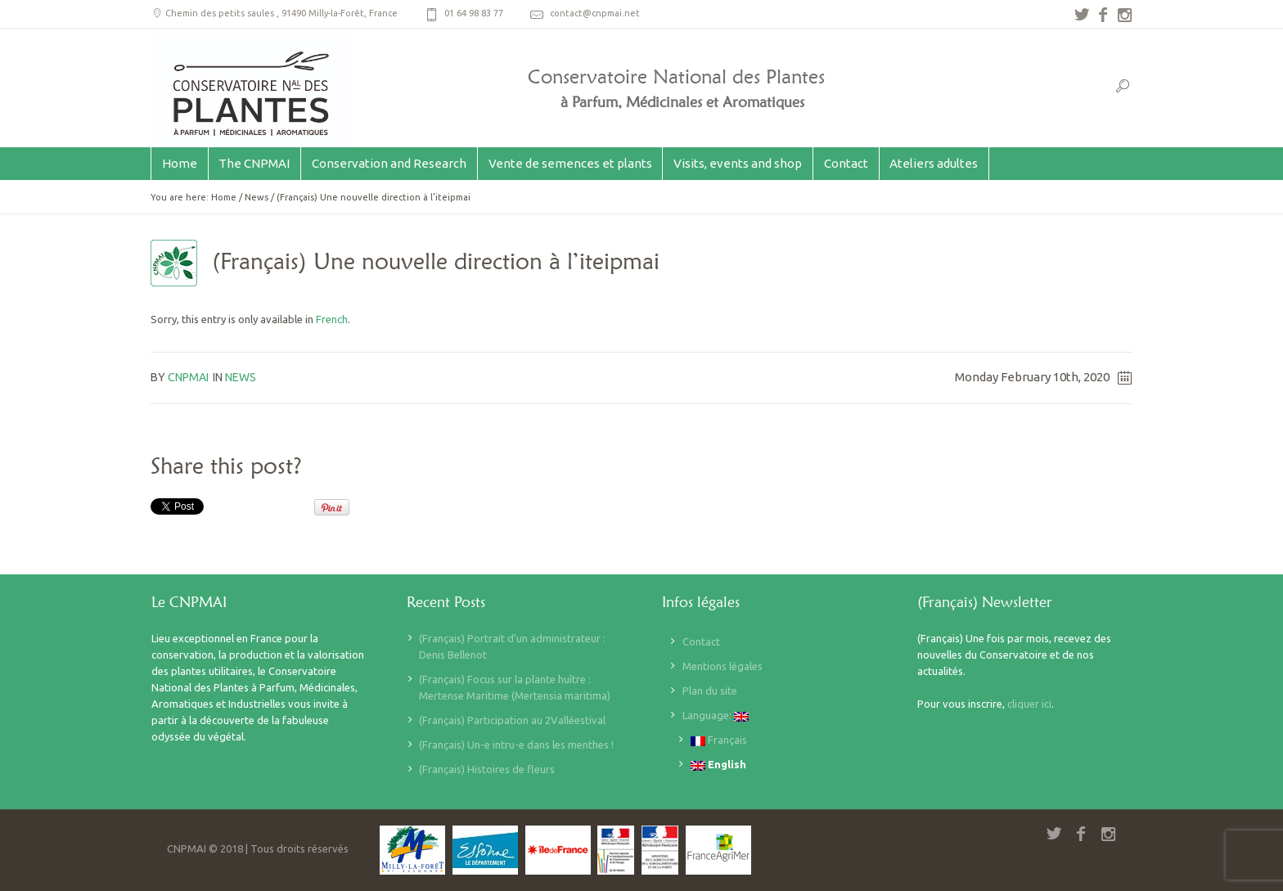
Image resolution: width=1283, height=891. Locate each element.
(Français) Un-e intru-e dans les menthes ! (516, 744)
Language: (715, 715)
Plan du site (709, 690)
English (718, 764)
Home (223, 197)
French (332, 319)
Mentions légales (722, 666)
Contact (701, 641)
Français (719, 740)
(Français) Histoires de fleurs (487, 769)
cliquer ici (1029, 703)
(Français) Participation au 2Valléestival (512, 720)
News (256, 197)
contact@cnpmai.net (595, 13)
